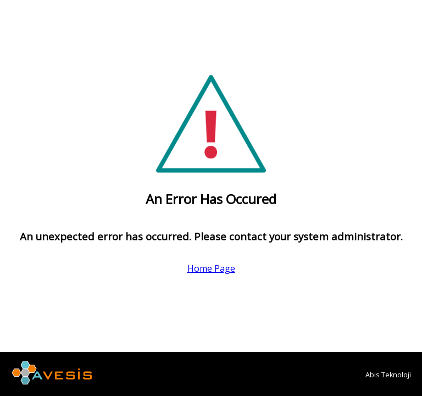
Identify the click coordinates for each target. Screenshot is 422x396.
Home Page (211, 268)
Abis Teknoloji (388, 375)
